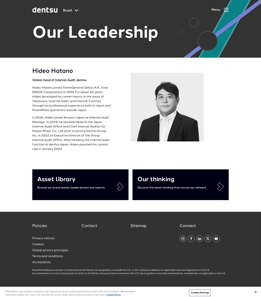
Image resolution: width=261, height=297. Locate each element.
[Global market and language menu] (70, 11)
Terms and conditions (47, 256)
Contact (89, 226)
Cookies (38, 244)
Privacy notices (43, 238)
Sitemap (138, 226)
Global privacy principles (50, 250)
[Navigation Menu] (220, 10)
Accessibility (41, 262)
